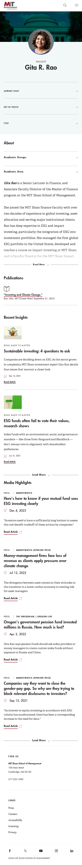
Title (41, 123)
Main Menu (76, 5)
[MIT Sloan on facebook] (10, 852)
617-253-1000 (15, 779)
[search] (65, 5)
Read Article (10, 381)
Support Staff (41, 91)
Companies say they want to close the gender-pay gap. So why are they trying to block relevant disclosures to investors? (39, 688)
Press (11, 808)
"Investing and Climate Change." (23, 294)
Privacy (12, 832)
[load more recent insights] (41, 474)
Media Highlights (17, 482)
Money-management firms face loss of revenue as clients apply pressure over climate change (35, 560)
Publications (13, 277)
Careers (12, 814)
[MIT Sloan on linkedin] (71, 852)
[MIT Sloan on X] (25, 852)
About (9, 142)
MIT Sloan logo (10, 9)
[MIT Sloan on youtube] (40, 853)
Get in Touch (41, 107)
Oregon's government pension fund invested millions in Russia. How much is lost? (40, 624)
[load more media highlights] (41, 740)
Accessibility (15, 820)
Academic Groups (41, 157)
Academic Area (41, 171)
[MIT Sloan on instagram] (56, 852)
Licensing (13, 826)
